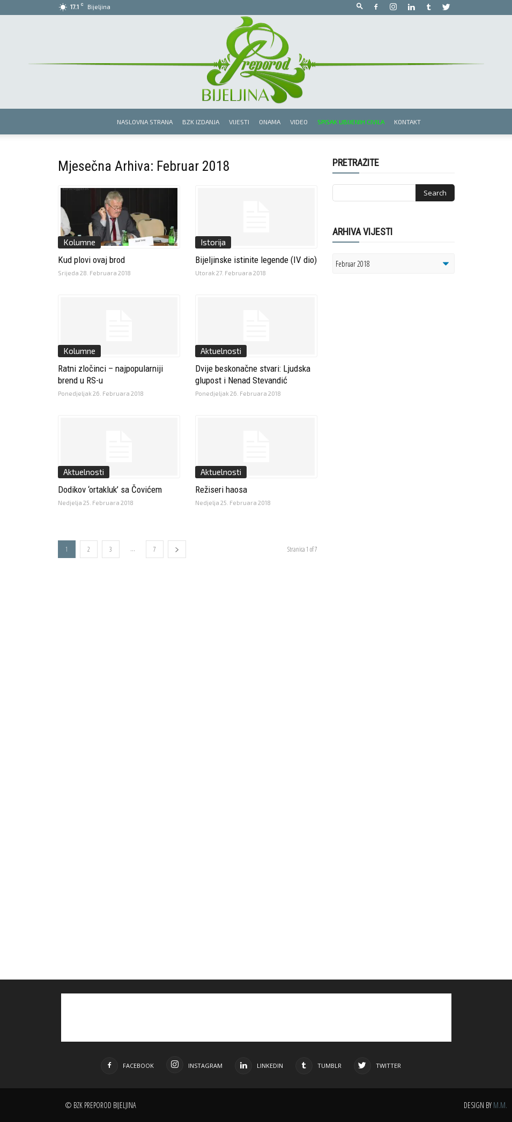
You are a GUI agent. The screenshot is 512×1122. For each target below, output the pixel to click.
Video (299, 121)
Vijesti (239, 121)
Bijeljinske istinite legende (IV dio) (256, 259)
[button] (360, 6)
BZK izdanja (200, 121)
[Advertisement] (415, 420)
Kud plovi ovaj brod (91, 259)
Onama (269, 121)
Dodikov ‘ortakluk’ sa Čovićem (110, 489)
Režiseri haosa (221, 489)
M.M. (500, 1105)
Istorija (213, 242)
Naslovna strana (145, 121)
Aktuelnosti (221, 351)
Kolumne (79, 242)
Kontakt (407, 121)
